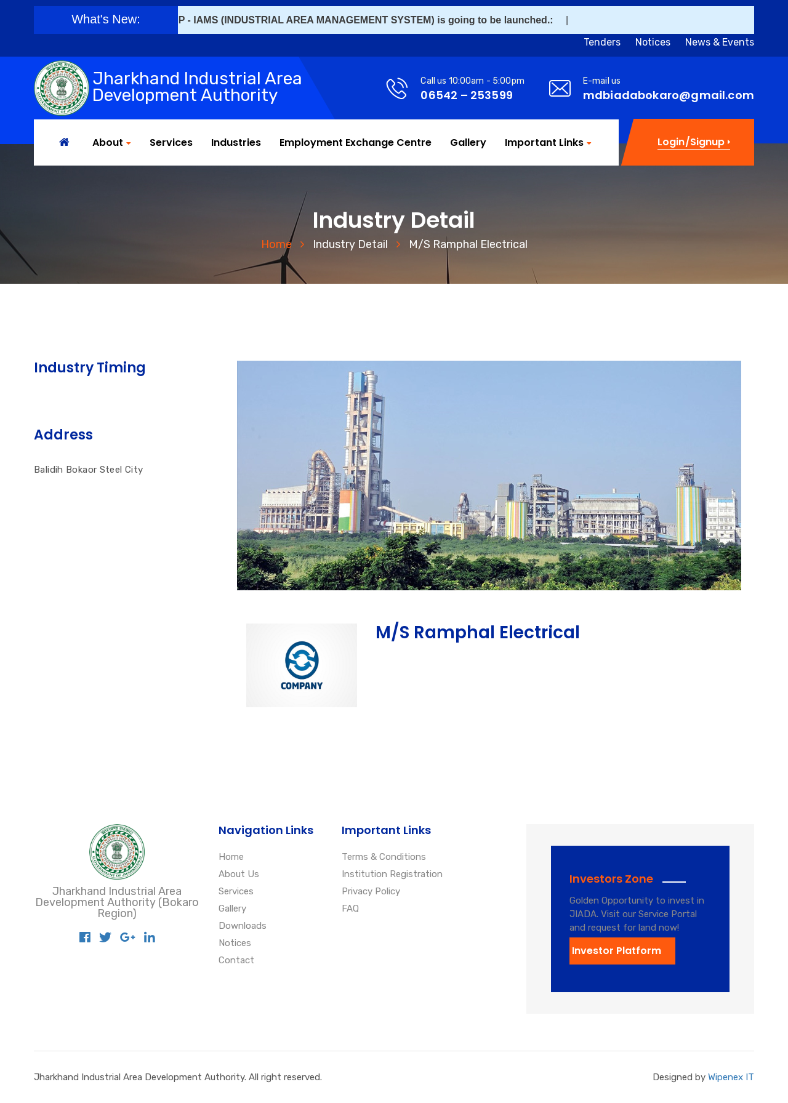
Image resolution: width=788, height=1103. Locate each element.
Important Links (544, 143)
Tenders (602, 42)
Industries (236, 143)
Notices (652, 42)
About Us (239, 875)
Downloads (243, 926)
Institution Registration (392, 875)
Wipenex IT (731, 1077)
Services (171, 143)
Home (276, 244)
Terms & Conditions (384, 857)
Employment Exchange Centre (355, 143)
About (107, 143)
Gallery (468, 143)
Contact (236, 961)
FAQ (350, 909)
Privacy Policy (371, 892)
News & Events (719, 42)
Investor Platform (616, 951)
